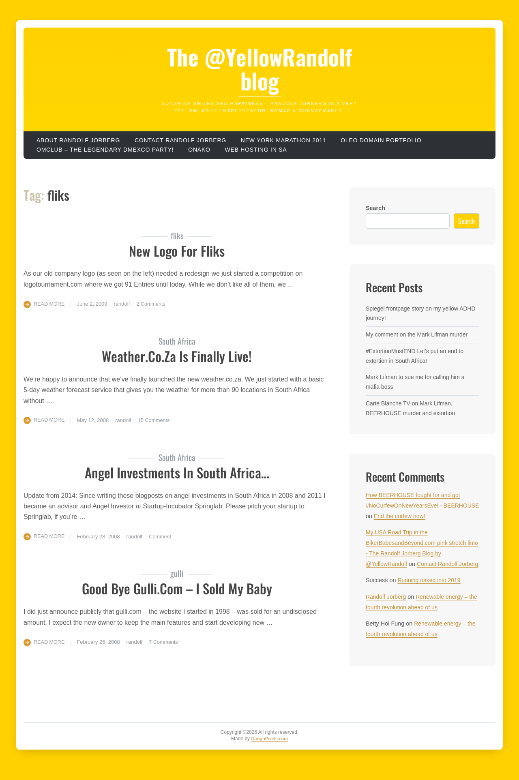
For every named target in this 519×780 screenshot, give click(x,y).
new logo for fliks (177, 250)
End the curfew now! (438, 516)
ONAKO (199, 149)
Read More (50, 304)
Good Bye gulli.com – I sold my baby (177, 588)
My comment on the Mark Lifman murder (418, 334)
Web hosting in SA (256, 149)
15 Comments (155, 420)
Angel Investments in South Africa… (177, 471)
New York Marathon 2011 (283, 140)
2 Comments (152, 304)
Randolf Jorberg (386, 607)
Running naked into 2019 (429, 590)
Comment (161, 536)
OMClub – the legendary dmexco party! (105, 149)
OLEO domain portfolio (381, 140)
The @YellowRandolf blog (259, 68)
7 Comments (165, 642)
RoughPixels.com (269, 749)
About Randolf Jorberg (78, 140)
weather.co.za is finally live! (177, 355)
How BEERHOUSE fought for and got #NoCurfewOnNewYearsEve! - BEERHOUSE (414, 505)
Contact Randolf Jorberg (180, 140)
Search (375, 208)
